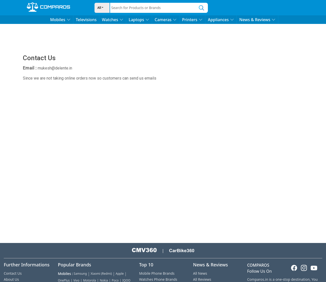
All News (200, 273)
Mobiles (60, 19)
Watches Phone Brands (158, 279)
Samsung (80, 273)
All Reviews (202, 279)
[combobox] (153, 8)
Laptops (139, 19)
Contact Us (13, 273)
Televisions (86, 19)
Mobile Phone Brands (157, 273)
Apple (120, 273)
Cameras (166, 19)
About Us (11, 279)
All (99, 8)
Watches (112, 19)
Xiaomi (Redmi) (101, 273)
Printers (192, 19)
